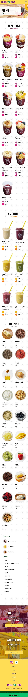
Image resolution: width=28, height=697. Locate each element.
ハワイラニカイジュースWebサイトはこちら (14, 688)
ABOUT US (14, 666)
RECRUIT (14, 677)
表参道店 (7, 585)
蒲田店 (6, 566)
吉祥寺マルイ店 (8, 588)
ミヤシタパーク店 (9, 582)
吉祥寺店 (7, 591)
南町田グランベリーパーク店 (12, 563)
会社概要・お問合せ (14, 652)
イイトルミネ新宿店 (9, 569)
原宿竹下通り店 (8, 579)
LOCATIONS (14, 673)
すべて (6, 560)
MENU (14, 670)
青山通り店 (7, 576)
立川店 (6, 573)
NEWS (14, 680)
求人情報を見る (14, 625)
